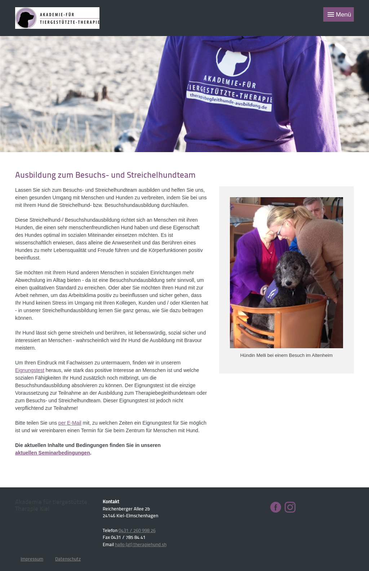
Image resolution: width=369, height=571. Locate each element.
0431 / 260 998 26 (137, 530)
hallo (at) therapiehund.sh (140, 544)
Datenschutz (68, 558)
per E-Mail (69, 423)
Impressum (32, 558)
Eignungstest (29, 370)
